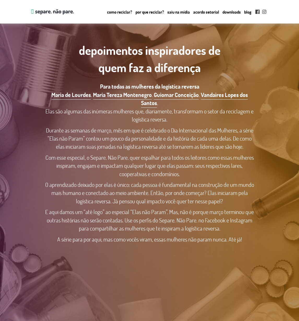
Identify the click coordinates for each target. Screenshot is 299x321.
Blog (247, 12)
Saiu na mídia (178, 12)
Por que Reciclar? (150, 12)
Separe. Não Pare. (52, 12)
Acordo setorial (206, 12)
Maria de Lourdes (71, 95)
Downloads (231, 12)
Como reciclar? (119, 12)
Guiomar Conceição (176, 95)
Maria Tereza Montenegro (122, 95)
